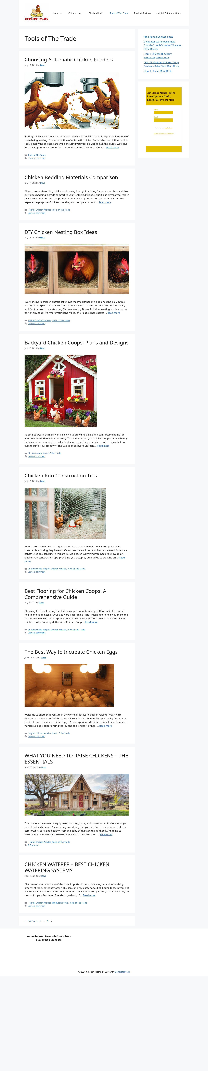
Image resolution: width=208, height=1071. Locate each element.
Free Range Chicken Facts (158, 36)
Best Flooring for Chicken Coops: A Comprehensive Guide (65, 594)
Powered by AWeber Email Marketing (163, 133)
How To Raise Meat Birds (158, 71)
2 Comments (34, 845)
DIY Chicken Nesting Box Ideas (61, 232)
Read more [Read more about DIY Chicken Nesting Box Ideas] (113, 312)
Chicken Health (96, 13)
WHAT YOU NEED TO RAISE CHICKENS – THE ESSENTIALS (76, 758)
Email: (156, 117)
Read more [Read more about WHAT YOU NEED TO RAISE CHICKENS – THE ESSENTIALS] (106, 834)
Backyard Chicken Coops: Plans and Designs (77, 342)
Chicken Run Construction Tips (61, 475)
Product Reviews (142, 13)
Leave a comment (36, 158)
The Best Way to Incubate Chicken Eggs (71, 651)
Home (59, 13)
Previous (31, 921)
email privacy (168, 128)
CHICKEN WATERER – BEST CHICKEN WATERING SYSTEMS (67, 867)
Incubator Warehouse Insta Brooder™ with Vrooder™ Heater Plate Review (162, 45)
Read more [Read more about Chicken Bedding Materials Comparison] (105, 202)
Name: (156, 110)
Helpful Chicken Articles (169, 13)
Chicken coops (75, 13)
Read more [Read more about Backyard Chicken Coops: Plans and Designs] (103, 445)
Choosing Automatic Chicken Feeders (69, 59)
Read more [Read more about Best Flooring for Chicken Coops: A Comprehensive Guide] (91, 622)
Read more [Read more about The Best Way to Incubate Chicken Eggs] (105, 725)
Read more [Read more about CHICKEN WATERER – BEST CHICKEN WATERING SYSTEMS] (89, 895)
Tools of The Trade (119, 13)
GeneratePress (122, 971)
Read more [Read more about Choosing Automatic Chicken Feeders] (112, 147)
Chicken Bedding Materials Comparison (71, 177)
